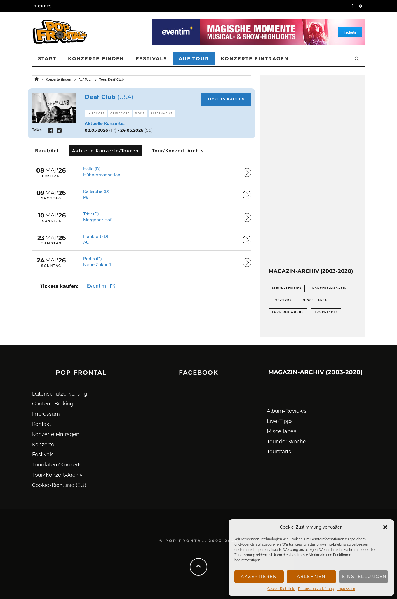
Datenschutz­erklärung (316, 589)
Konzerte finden (96, 58)
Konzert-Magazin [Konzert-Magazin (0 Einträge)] (329, 288)
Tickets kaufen (226, 99)
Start (47, 58)
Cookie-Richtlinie (281, 589)
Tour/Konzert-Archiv (57, 475)
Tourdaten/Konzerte (57, 465)
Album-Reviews (287, 411)
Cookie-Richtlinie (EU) (59, 485)
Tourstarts (279, 451)
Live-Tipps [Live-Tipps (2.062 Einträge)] (282, 300)
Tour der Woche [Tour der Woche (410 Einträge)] (288, 312)
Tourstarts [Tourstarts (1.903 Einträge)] (326, 312)
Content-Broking (52, 404)
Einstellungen (364, 576)
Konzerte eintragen (255, 58)
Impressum (346, 589)
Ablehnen (311, 576)
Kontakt (41, 424)
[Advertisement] (312, 171)
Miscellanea (282, 431)
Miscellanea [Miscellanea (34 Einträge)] (315, 300)
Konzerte (43, 444)
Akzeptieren (259, 576)
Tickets (43, 6)
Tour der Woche (286, 441)
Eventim (96, 286)
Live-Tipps (280, 421)
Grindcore (120, 113)
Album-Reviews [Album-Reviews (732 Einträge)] (287, 288)
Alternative (162, 113)
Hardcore (96, 113)
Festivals (151, 58)
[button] (385, 527)
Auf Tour (194, 58)
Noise (140, 113)
